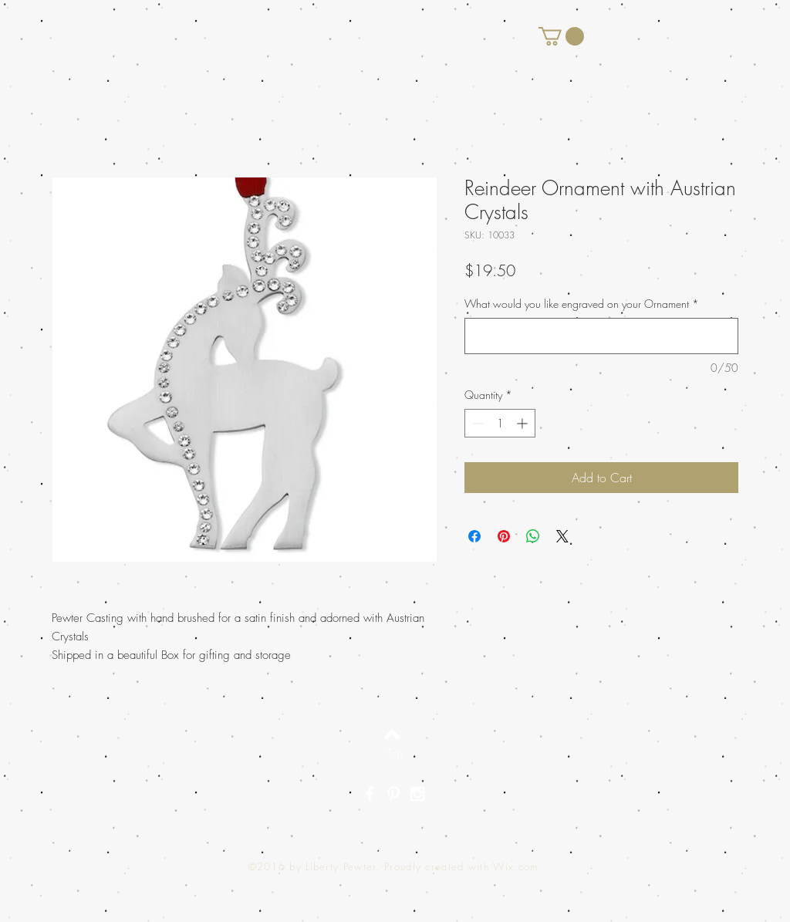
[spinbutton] (500, 423)
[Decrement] (476, 423)
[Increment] (523, 423)
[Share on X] (562, 536)
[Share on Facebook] (474, 536)
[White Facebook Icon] (370, 794)
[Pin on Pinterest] (504, 536)
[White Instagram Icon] (417, 794)
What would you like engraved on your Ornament (581, 303)
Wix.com (515, 866)
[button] (561, 36)
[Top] (394, 753)
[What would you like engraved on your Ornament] (601, 336)
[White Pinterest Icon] (393, 794)
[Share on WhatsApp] (533, 536)
